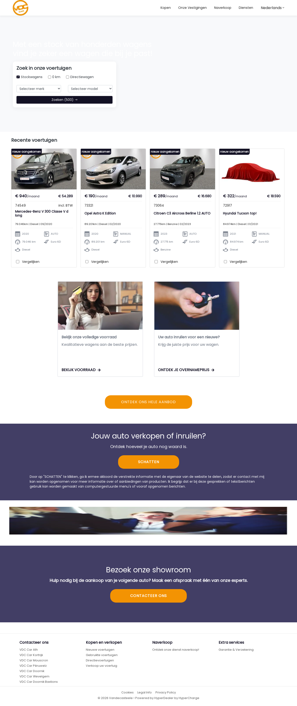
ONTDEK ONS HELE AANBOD (148, 402)
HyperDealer (164, 698)
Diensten (246, 7)
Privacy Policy (165, 693)
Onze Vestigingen (192, 7)
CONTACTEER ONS (148, 596)
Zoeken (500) (65, 99)
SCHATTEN (148, 462)
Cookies (127, 693)
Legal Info (144, 693)
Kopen (166, 7)
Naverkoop (222, 7)
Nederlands (271, 7)
